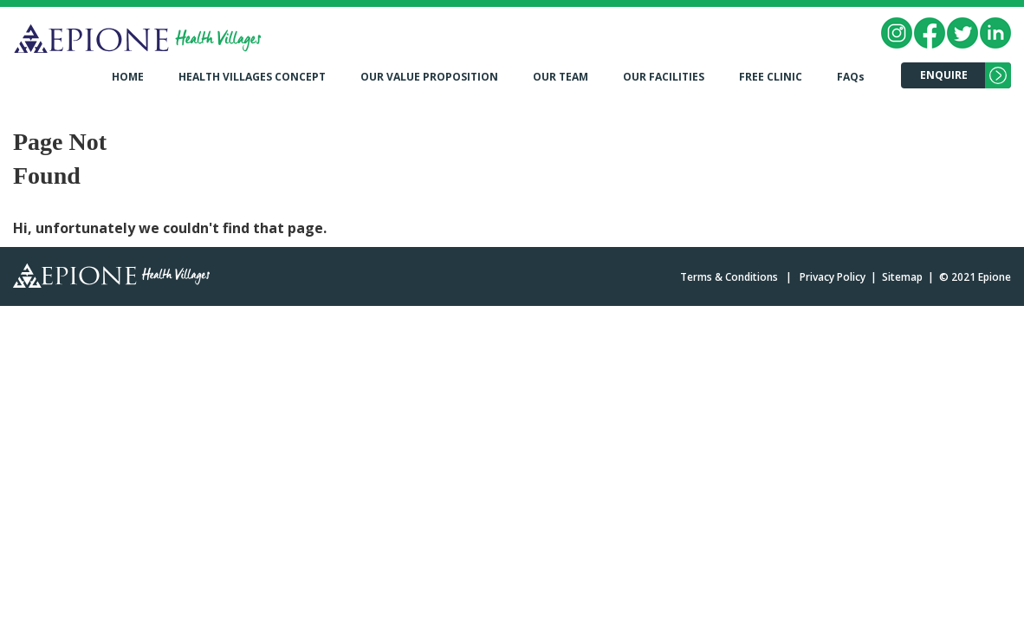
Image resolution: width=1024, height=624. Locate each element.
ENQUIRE (944, 75)
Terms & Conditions (729, 277)
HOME (128, 76)
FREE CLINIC (770, 76)
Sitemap (902, 277)
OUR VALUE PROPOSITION (429, 76)
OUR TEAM (560, 76)
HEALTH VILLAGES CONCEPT (252, 76)
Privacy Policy (832, 277)
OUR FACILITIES (663, 76)
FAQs (851, 76)
